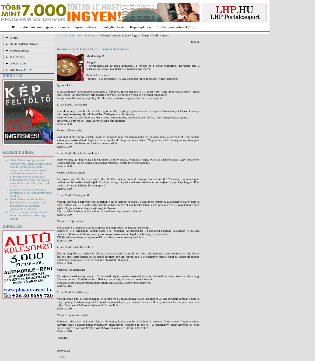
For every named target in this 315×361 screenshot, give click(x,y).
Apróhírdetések (85, 27)
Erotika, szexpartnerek (172, 27)
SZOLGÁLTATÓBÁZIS (24, 44)
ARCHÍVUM (18, 63)
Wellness (92, 35)
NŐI (81, 35)
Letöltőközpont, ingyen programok (44, 27)
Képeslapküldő (140, 27)
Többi (61, 356)
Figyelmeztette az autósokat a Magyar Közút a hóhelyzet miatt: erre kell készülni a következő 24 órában (29, 181)
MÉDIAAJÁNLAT (21, 69)
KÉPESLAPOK (19, 50)
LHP (11, 27)
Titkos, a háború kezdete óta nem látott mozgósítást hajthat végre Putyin (29, 215)
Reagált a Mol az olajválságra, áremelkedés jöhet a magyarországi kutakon (31, 192)
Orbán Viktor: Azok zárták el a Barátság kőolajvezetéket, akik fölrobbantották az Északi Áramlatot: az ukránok (28, 203)
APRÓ (14, 37)
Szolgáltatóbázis (113, 27)
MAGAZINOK (66, 35)
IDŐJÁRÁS (17, 57)
